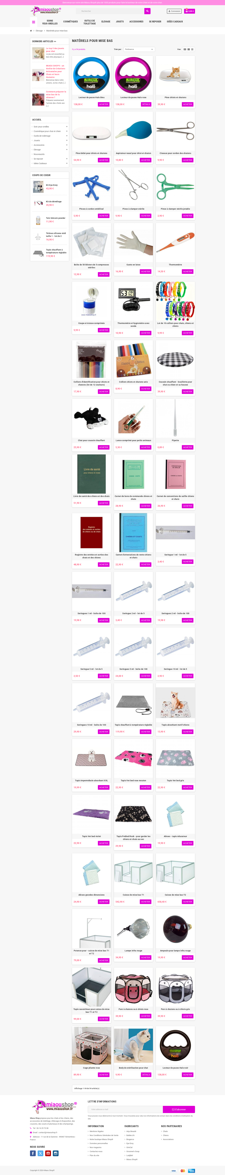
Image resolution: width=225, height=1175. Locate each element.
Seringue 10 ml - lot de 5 (175, 669)
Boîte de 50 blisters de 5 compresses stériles (91, 266)
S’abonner (179, 1109)
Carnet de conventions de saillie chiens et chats (175, 497)
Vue (179, 49)
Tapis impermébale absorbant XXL (91, 780)
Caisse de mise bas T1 (133, 895)
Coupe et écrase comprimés (91, 323)
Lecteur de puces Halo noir (175, 1068)
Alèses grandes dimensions (91, 895)
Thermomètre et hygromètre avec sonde (133, 324)
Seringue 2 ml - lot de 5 (133, 613)
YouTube (48, 1153)
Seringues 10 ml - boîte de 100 (91, 725)
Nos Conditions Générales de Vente (104, 1135)
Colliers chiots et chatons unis (133, 382)
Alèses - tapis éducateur (175, 836)
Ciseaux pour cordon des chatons (175, 153)
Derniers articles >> (44, 41)
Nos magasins (95, 1147)
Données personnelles (99, 1143)
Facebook (33, 1153)
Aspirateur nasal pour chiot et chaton (133, 153)
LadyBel (129, 1155)
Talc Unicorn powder (55, 218)
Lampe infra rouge (133, 950)
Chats (165, 1131)
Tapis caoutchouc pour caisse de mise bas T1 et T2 (91, 1010)
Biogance (130, 1139)
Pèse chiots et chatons (175, 97)
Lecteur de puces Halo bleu (91, 97)
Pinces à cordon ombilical (91, 209)
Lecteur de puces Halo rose (133, 97)
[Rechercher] (113, 11)
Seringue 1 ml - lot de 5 (175, 555)
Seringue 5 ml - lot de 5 (92, 669)
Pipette (175, 440)
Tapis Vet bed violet (91, 836)
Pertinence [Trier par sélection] (129, 49)
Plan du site (94, 1155)
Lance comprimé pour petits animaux (133, 440)
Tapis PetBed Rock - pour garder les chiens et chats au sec (134, 837)
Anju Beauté (131, 1131)
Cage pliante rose (91, 1068)
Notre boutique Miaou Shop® (101, 1139)
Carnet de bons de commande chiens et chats (133, 497)
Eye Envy (129, 1143)
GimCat (129, 1147)
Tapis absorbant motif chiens (175, 725)
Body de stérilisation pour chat (133, 1068)
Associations (168, 1139)
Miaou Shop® (131, 1159)
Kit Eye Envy (52, 185)
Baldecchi (130, 1135)
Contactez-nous (96, 1151)
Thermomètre (175, 265)
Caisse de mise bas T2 (175, 895)
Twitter (40, 1153)
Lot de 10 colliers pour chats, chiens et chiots (175, 324)
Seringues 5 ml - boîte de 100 (133, 669)
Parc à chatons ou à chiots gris (175, 1009)
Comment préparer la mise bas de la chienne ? (56, 95)
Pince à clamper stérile (133, 209)
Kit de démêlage (54, 201)
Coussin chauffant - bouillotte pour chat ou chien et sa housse (175, 383)
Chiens (166, 1135)
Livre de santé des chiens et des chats (91, 496)
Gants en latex (133, 265)
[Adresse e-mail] (125, 1109)
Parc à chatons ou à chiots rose (133, 1009)
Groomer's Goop (132, 1151)
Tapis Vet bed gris (175, 780)
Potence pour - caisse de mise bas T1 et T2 (91, 952)
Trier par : (118, 49)
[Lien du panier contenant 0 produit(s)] (189, 11)
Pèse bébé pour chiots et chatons (91, 153)
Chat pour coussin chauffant (91, 440)
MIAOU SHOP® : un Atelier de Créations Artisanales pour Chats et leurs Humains (55, 71)
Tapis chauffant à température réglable (133, 725)
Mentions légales (97, 1131)
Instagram (56, 1153)
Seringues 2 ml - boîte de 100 (175, 613)
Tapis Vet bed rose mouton (133, 780)
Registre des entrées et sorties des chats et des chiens (91, 556)
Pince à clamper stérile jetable (175, 209)
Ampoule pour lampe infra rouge (175, 950)
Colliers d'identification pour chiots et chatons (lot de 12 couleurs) (91, 383)
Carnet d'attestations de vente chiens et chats (133, 556)
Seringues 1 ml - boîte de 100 (91, 613)
